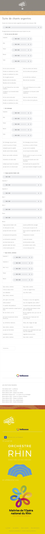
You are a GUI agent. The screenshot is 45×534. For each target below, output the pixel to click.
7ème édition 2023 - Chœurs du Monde (12, 398)
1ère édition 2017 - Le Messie (10, 389)
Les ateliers (16, 528)
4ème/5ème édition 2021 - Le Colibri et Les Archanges (16, 394)
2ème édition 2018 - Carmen (9, 390)
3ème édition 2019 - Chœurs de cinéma (12, 392)
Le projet (8, 528)
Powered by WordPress (15, 531)
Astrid (27, 531)
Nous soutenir (25, 528)
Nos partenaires (35, 528)
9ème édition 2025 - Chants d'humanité (12, 402)
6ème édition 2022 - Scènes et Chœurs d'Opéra (14, 396)
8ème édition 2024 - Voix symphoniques (12, 400)
